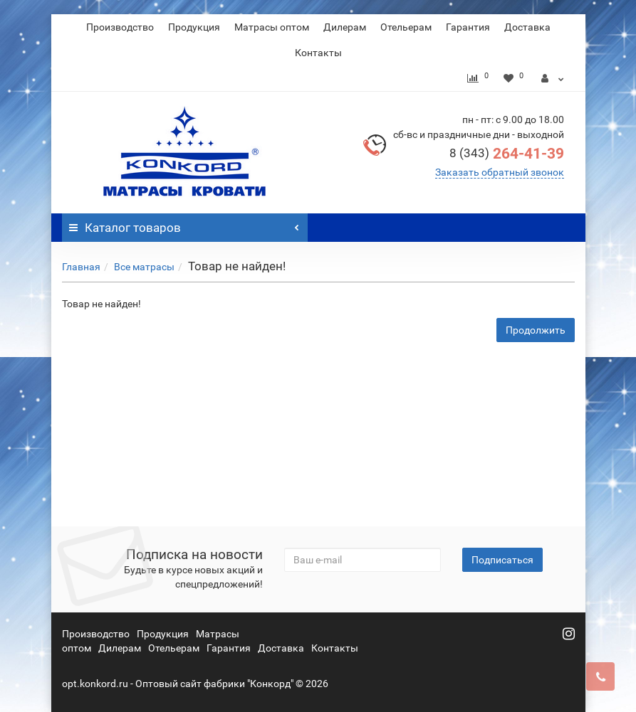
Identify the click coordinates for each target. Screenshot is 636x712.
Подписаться (502, 559)
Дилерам (344, 27)
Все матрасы (144, 266)
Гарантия (468, 27)
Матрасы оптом (271, 27)
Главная (81, 266)
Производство (120, 27)
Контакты (318, 52)
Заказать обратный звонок (499, 172)
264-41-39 (506, 153)
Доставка (527, 27)
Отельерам (406, 27)
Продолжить (535, 330)
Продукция (194, 27)
